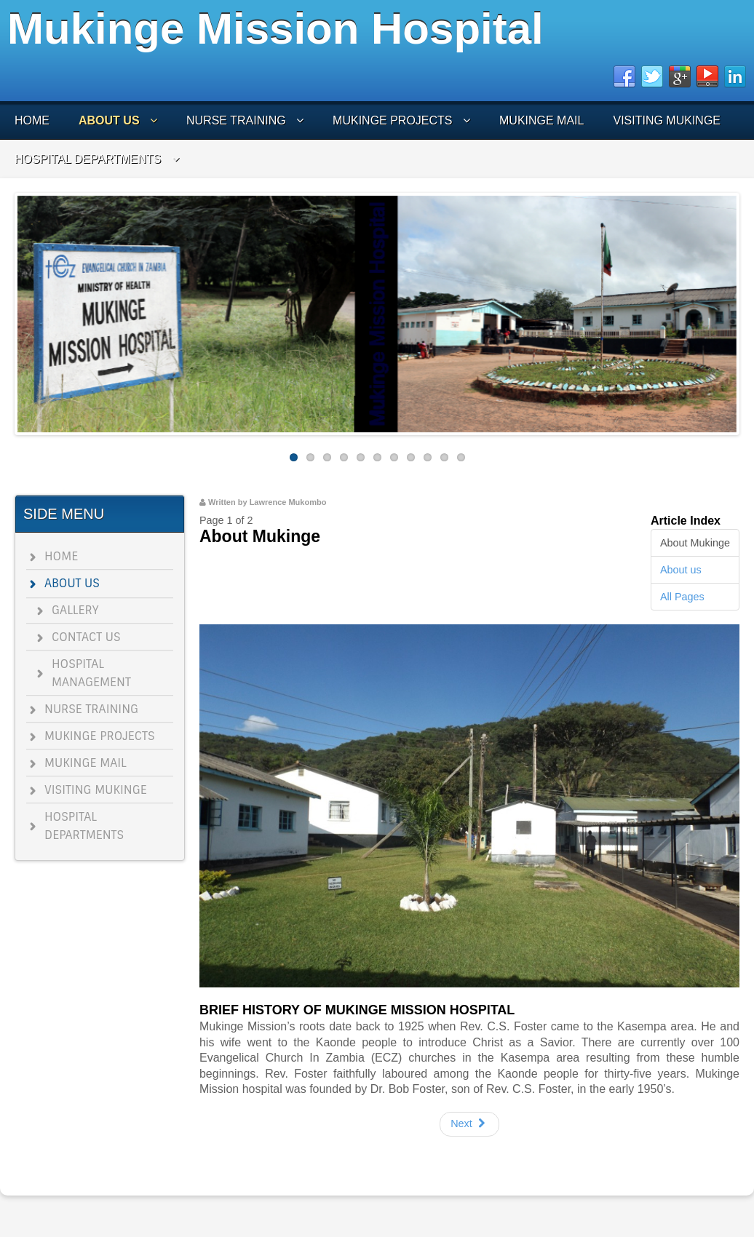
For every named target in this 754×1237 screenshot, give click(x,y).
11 (461, 457)
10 (444, 457)
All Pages (682, 596)
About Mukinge (695, 543)
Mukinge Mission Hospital (275, 28)
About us (681, 570)
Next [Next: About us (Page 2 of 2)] (469, 1123)
